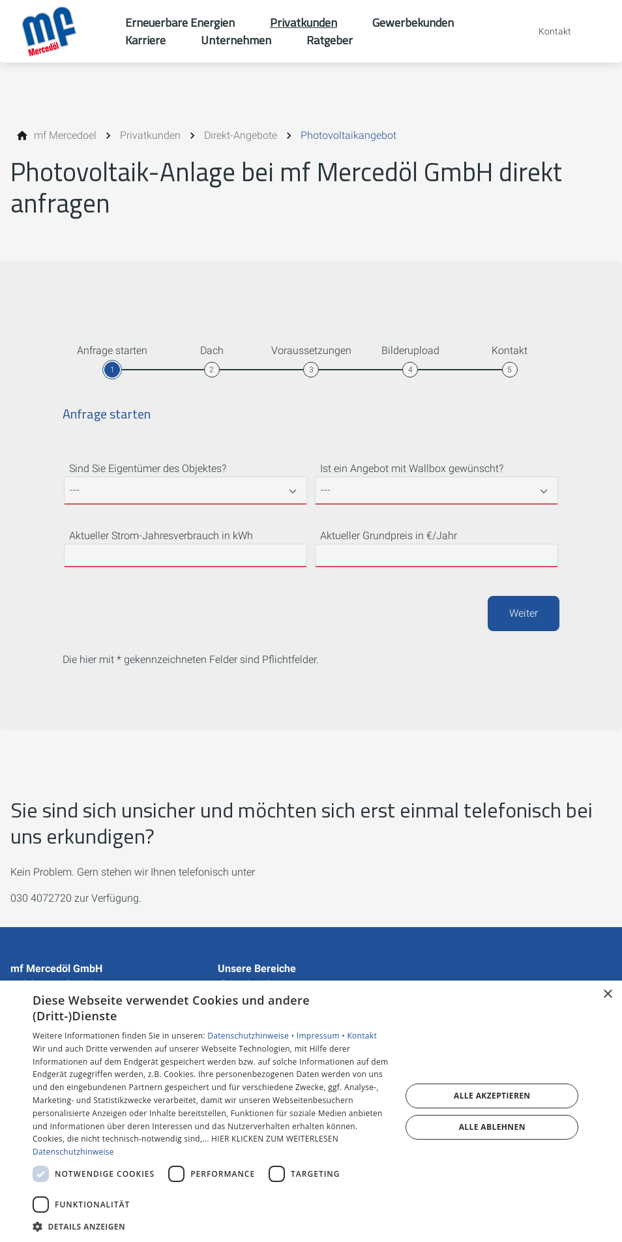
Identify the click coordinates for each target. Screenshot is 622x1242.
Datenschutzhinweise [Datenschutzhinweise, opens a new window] (73, 1151)
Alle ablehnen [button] (492, 1126)
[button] (212, 1226)
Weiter (523, 613)
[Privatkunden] (150, 135)
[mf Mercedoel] (65, 135)
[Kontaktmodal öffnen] (546, 31)
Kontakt (362, 1035)
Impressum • (322, 1035)
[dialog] (311, 1111)
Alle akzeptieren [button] (492, 1095)
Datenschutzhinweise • (251, 1035)
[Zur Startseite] (62, 31)
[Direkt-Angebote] (240, 135)
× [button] (607, 994)
